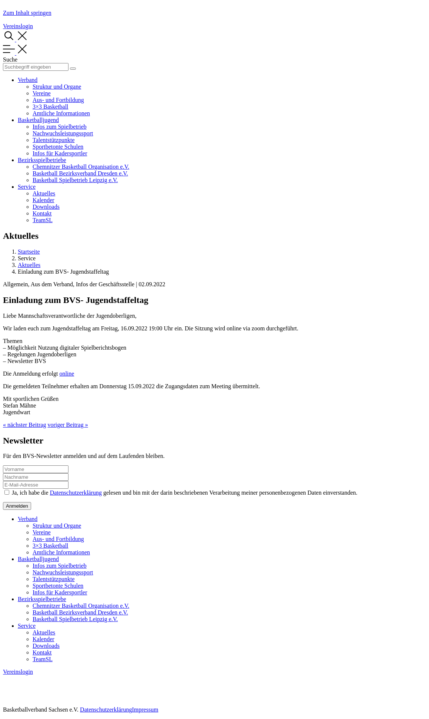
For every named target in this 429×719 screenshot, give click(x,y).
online (66, 373)
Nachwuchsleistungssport (63, 133)
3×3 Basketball (50, 106)
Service (27, 187)
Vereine (42, 93)
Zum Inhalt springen (27, 13)
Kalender (43, 200)
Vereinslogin (18, 26)
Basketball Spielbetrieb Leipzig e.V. (75, 180)
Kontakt (42, 213)
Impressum (145, 709)
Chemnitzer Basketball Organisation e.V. (81, 167)
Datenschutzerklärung (76, 492)
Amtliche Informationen (61, 113)
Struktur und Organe (57, 86)
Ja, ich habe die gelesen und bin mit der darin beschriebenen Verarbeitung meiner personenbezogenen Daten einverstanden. (185, 492)
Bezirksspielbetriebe (42, 160)
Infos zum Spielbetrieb (60, 126)
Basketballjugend (38, 120)
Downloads (46, 207)
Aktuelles (44, 193)
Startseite (29, 251)
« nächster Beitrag (24, 425)
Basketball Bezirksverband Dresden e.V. (80, 173)
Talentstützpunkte (54, 140)
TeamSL (43, 220)
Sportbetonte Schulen (58, 147)
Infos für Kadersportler (60, 153)
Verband (27, 80)
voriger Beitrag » (67, 425)
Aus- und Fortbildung (58, 100)
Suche (10, 59)
